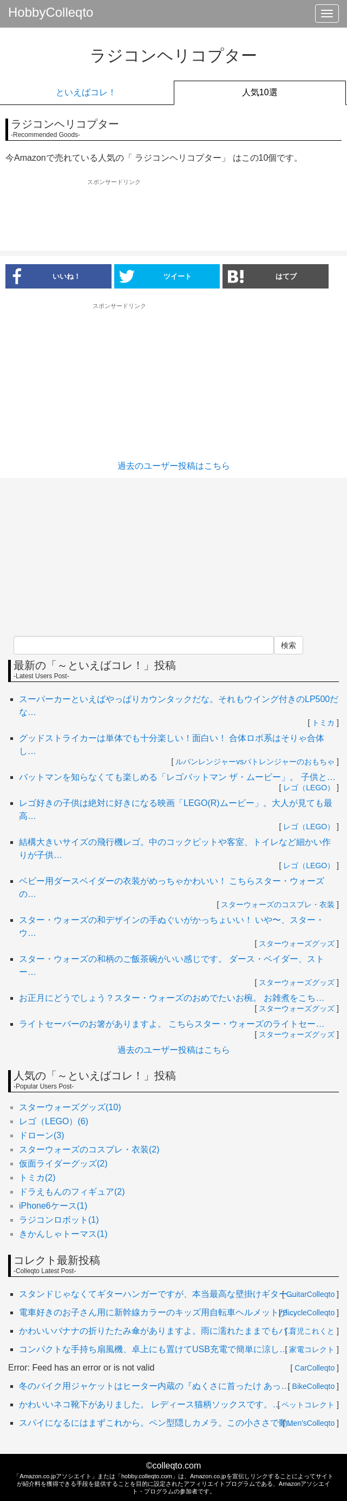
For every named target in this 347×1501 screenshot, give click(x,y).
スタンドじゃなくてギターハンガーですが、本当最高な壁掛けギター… (157, 1294)
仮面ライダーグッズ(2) (63, 1163)
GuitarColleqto (310, 1294)
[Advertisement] (173, 215)
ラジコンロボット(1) (59, 1219)
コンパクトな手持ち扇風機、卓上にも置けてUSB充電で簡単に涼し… (153, 1349)
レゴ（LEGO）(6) (53, 1121)
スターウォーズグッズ (297, 943)
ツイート (156, 276)
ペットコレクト (308, 1404)
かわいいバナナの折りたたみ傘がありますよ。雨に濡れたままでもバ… (157, 1330)
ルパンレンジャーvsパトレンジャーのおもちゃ (255, 761)
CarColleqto (314, 1368)
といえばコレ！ (86, 92)
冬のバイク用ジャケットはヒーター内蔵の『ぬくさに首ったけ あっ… (154, 1386)
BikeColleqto (313, 1386)
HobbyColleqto (50, 12)
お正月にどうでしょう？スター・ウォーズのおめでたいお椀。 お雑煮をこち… (171, 997)
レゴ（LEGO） (309, 787)
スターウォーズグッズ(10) (70, 1107)
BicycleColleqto (309, 1312)
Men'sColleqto (311, 1423)
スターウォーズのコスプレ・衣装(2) (89, 1149)
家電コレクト (312, 1349)
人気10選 (260, 92)
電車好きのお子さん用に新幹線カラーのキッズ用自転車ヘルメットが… (157, 1312)
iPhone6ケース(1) (53, 1205)
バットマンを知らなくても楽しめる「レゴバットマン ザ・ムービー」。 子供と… (177, 777)
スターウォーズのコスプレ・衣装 (278, 904)
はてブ (262, 276)
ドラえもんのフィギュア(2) (72, 1191)
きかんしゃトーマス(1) (63, 1233)
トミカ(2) (37, 1177)
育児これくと (312, 1331)
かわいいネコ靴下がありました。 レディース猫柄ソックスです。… (150, 1404)
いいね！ (43, 276)
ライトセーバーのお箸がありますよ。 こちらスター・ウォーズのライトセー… (171, 1023)
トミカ (323, 722)
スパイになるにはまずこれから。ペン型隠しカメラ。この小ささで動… (157, 1422)
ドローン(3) (41, 1135)
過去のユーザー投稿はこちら (173, 465)
